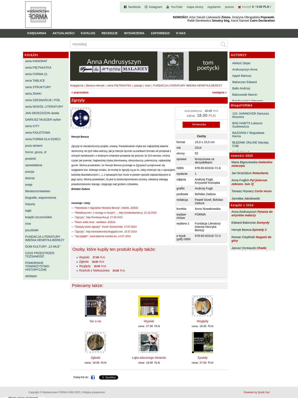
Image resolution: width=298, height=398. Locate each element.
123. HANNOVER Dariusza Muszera (250, 115)
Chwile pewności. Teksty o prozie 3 (251, 249)
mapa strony (195, 7)
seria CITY (32, 126)
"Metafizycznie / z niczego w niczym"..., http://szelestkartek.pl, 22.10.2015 (115, 212)
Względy (85, 266)
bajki (28, 210)
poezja (29, 171)
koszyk (246, 6)
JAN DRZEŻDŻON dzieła (42, 113)
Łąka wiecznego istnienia (149, 357)
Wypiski (84, 257)
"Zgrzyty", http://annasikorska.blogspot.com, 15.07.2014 (105, 231)
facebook (134, 7)
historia (30, 204)
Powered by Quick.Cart (257, 392)
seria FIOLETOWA (37, 132)
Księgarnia (36, 33)
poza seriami (33, 145)
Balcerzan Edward (244, 82)
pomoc (229, 7)
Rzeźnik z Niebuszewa (94, 270)
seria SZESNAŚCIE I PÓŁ (42, 100)
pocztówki (31, 230)
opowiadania (33, 165)
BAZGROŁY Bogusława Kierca (248, 134)
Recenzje (110, 33)
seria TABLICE (35, 80)
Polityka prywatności (93, 392)
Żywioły (202, 357)
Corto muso (263, 191)
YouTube (177, 7)
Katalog (88, 33)
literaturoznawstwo (37, 191)
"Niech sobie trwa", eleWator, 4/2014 (94, 222)
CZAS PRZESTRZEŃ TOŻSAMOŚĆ (39, 254)
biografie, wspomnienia (40, 197)
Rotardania (260, 173)
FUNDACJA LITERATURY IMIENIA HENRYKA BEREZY (44, 238)
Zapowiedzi (160, 33)
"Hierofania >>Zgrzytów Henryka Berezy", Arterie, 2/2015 (106, 207)
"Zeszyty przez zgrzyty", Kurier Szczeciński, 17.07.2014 (105, 226)
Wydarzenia (134, 33)
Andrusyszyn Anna (244, 69)
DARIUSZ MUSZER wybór (43, 119)
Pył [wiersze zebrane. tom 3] (249, 182)
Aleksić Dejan (241, 63)
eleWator (31, 276)
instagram (155, 7)
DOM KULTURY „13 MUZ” (42, 246)
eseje (28, 184)
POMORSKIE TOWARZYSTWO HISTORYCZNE (37, 266)
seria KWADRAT (36, 61)
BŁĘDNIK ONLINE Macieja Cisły (250, 144)
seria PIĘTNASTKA (38, 67)
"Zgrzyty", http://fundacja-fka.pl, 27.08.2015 (98, 217)
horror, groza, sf (35, 152)
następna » (219, 92)
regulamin (214, 7)
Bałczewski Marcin (244, 94)
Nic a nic (95, 321)
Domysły (263, 222)
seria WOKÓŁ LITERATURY (44, 106)
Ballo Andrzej (241, 88)
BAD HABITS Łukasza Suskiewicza (247, 124)
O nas (181, 33)
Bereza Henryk (95, 85)
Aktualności (63, 33)
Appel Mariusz (241, 75)
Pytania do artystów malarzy (252, 213)
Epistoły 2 (259, 229)
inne (28, 223)
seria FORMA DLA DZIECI (43, 139)
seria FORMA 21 (36, 74)
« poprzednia (79, 92)
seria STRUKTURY (38, 87)
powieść (30, 158)
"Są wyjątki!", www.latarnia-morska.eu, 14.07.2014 (102, 236)
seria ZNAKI (33, 93)
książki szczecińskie (38, 217)
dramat (30, 178)
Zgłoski (84, 261)
